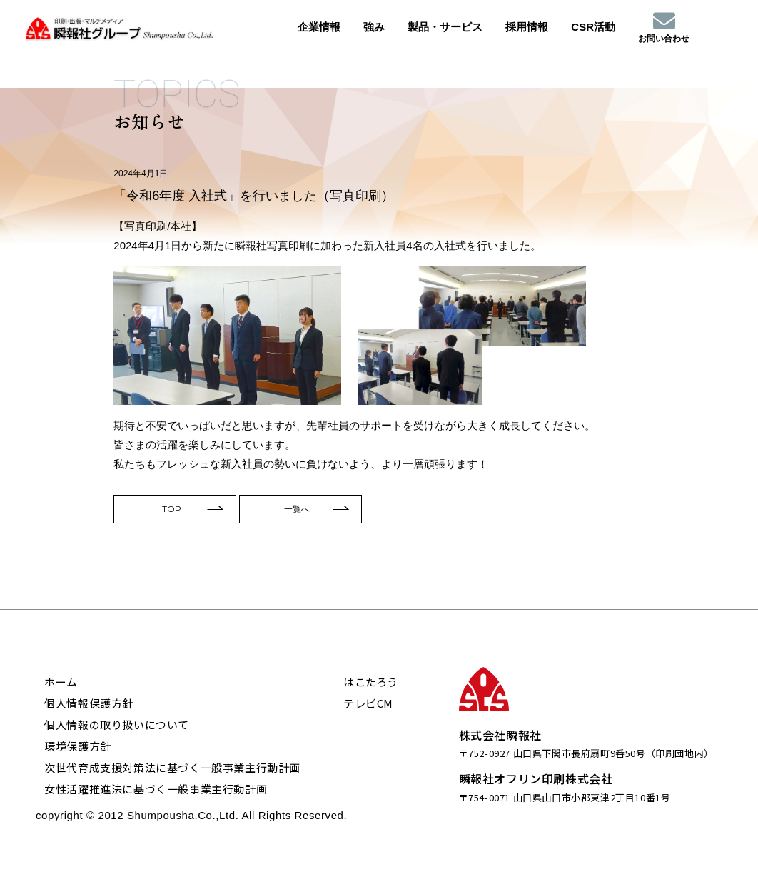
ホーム (61, 681)
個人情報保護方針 (88, 703)
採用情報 (526, 27)
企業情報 (319, 27)
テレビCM (368, 703)
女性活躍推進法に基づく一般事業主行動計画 (155, 788)
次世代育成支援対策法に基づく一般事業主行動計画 (172, 767)
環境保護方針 (77, 745)
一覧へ (297, 514)
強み (374, 27)
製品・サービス (445, 27)
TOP (171, 514)
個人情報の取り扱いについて (116, 724)
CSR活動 (593, 27)
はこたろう (370, 681)
